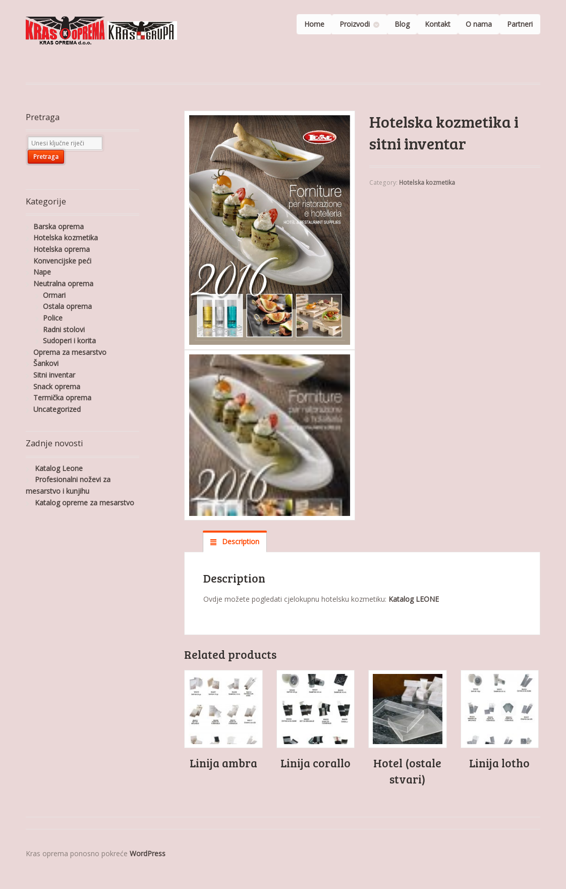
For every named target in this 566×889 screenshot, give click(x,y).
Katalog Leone (59, 468)
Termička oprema (62, 397)
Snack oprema (56, 386)
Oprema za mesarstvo (69, 352)
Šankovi (46, 363)
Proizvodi (354, 24)
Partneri (520, 24)
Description (239, 541)
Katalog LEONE (413, 599)
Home (314, 24)
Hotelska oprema (61, 249)
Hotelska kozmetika (427, 182)
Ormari (54, 295)
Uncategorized (57, 409)
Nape (42, 272)
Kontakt (437, 24)
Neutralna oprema (63, 283)
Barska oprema (58, 226)
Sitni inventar (54, 375)
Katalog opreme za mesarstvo (84, 502)
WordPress (147, 853)
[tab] (235, 541)
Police (53, 318)
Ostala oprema (67, 306)
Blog (402, 24)
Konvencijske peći (62, 261)
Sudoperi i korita (69, 340)
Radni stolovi (64, 329)
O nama (479, 24)
